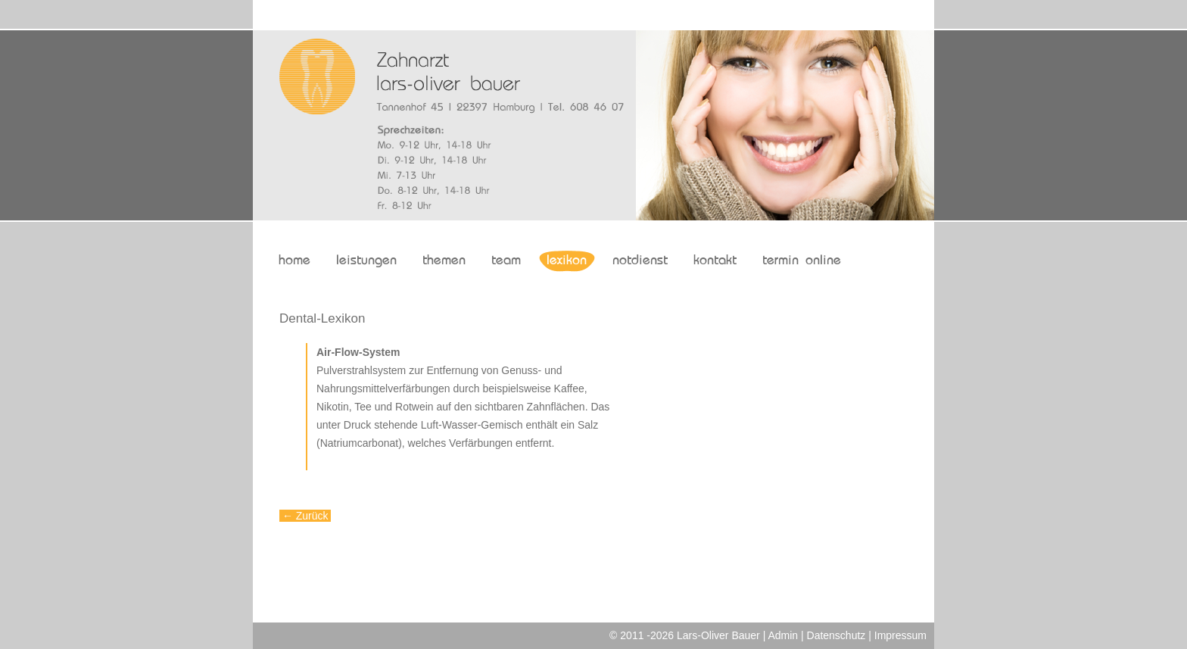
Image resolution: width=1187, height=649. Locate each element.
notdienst (640, 260)
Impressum (900, 635)
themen (444, 260)
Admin (783, 635)
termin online (801, 260)
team (506, 260)
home (294, 260)
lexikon (567, 260)
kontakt (715, 260)
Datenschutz (836, 635)
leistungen (366, 260)
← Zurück (305, 516)
